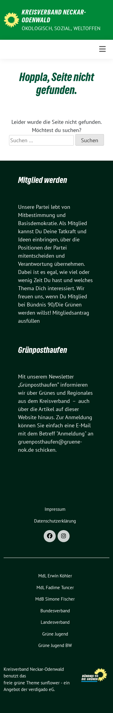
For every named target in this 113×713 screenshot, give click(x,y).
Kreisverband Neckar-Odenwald (54, 16)
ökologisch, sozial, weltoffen (61, 28)
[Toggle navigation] (102, 49)
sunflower (50, 683)
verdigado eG (41, 689)
